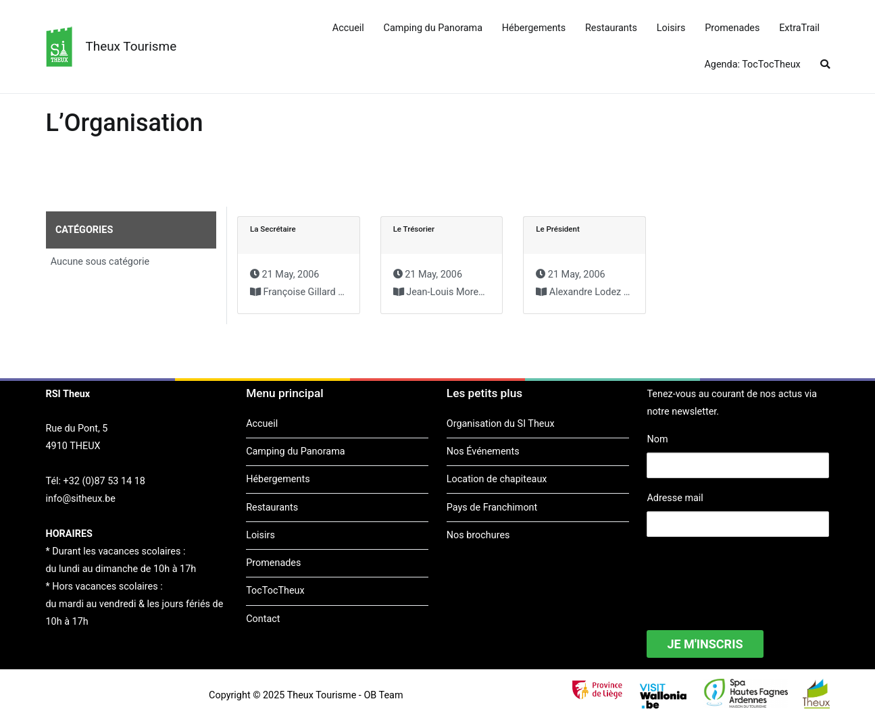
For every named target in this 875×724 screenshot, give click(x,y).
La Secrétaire (273, 229)
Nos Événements (483, 451)
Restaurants (611, 28)
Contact (263, 619)
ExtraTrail (799, 28)
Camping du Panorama (433, 28)
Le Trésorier (413, 229)
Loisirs (671, 28)
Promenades (732, 28)
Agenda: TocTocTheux (752, 64)
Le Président (558, 229)
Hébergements (534, 28)
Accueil (348, 28)
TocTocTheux (275, 590)
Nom (657, 439)
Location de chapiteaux (497, 479)
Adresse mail (675, 498)
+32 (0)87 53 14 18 (104, 481)
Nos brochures (478, 535)
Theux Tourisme (131, 46)
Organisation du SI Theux (501, 424)
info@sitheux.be (81, 499)
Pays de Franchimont (492, 507)
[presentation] (749, 574)
